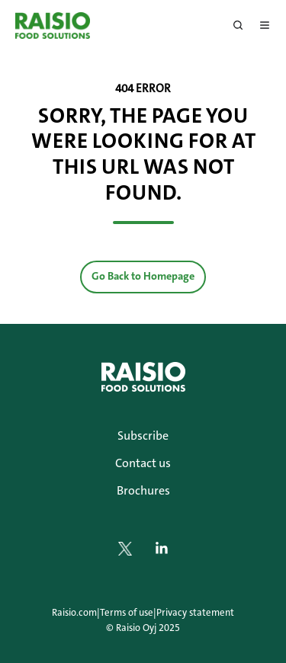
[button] (238, 25)
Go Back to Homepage (143, 276)
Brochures (143, 490)
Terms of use (126, 612)
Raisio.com (74, 612)
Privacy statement (195, 612)
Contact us (143, 463)
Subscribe (143, 436)
